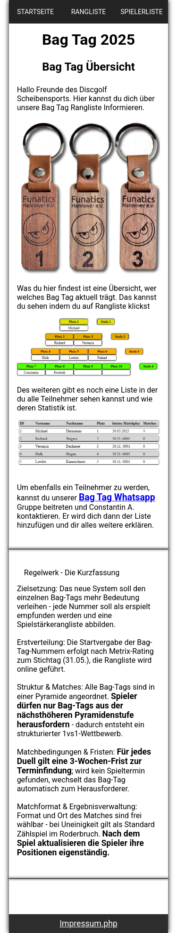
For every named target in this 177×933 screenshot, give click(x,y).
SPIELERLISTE (141, 12)
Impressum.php (88, 923)
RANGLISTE (88, 12)
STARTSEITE (35, 12)
